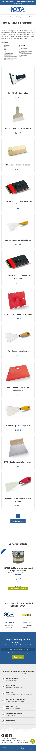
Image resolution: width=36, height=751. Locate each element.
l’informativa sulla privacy (21, 653)
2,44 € (18, 208)
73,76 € (18, 579)
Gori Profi (9, 623)
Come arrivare (24, 742)
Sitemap (8, 740)
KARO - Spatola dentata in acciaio (18, 462)
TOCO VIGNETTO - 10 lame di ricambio (18, 277)
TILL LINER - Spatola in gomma (18, 165)
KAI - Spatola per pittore (18, 351)
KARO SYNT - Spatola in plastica (18, 314)
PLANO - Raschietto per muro (18, 128)
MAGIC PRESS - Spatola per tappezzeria (18, 388)
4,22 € (18, 505)
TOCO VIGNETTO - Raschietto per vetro (18, 202)
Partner (17, 742)
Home (3, 17)
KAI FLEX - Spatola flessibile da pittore (18, 499)
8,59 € (18, 97)
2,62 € (18, 355)
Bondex (26, 623)
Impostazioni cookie (7, 742)
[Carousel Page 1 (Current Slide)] (15, 586)
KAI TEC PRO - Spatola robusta (18, 240)
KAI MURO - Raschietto (18, 93)
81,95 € (18, 581)
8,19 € (18, 169)
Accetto (19, 653)
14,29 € (18, 244)
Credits (3, 740)
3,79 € (18, 466)
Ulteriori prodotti (18, 521)
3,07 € (18, 394)
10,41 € (18, 133)
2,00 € (18, 282)
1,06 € (18, 319)
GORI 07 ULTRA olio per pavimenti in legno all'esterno (18, 569)
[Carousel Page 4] (20, 586)
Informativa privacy (19, 740)
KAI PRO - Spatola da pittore (18, 425)
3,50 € (18, 430)
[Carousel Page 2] (17, 586)
